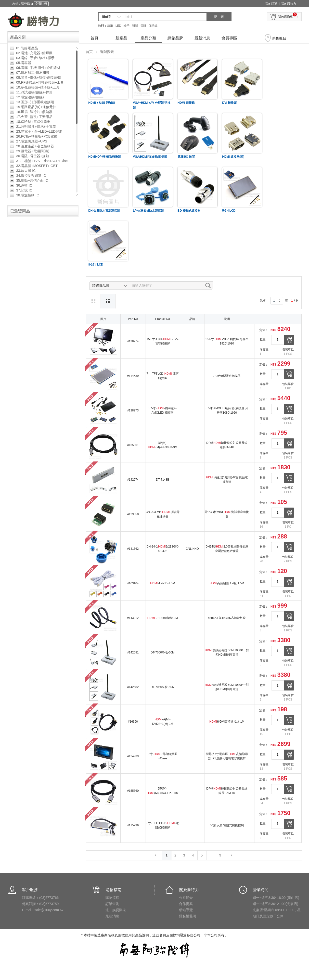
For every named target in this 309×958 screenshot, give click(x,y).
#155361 (133, 445)
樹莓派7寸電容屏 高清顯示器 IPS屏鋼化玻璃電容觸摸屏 (227, 756)
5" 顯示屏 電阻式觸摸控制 (227, 825)
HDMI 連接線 (186, 102)
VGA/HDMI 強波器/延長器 (150, 156)
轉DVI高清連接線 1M (227, 721)
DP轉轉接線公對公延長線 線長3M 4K (226, 445)
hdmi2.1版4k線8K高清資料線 (227, 618)
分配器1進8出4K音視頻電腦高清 (227, 480)
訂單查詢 (112, 904)
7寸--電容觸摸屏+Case (162, 756)
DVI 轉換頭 (229, 102)
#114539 (133, 376)
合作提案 (186, 904)
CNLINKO (192, 548)
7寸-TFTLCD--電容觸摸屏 (162, 376)
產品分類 (148, 38)
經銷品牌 (175, 38)
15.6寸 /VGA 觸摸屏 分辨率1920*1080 (226, 341)
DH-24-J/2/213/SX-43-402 (162, 549)
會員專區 (229, 38)
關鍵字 (106, 17)
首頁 (94, 38)
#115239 (133, 825)
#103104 (133, 583)
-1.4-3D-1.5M (162, 583)
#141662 (133, 548)
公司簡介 (186, 898)
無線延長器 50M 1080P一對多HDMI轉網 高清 (227, 652)
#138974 (133, 341)
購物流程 (112, 898)
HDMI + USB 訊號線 (101, 102)
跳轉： (264, 300)
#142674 (133, 479)
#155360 (133, 790)
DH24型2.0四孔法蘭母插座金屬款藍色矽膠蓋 (227, 549)
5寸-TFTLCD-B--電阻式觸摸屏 (162, 825)
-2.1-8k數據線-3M (162, 618)
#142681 (133, 652)
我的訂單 (271, 3)
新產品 (121, 38)
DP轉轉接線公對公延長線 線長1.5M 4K (226, 791)
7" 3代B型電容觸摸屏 (227, 376)
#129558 (133, 514)
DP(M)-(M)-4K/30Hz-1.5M (162, 791)
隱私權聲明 (187, 916)
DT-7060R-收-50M (163, 652)
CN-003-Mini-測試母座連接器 (163, 514)
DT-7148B (162, 479)
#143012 (133, 618)
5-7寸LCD (228, 210)
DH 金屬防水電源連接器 (104, 210)
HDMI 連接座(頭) (233, 156)
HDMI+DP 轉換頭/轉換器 (104, 156)
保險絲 (153, 25)
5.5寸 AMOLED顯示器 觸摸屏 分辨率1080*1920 (227, 410)
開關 (135, 25)
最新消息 (202, 38)
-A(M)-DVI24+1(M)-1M (162, 722)
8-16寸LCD (95, 264)
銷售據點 (279, 38)
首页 (89, 52)
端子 (126, 25)
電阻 (143, 25)
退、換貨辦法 (115, 910)
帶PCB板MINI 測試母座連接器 (227, 514)
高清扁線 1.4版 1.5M (227, 583)
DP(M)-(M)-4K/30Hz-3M (162, 445)
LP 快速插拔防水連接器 (148, 210)
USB (110, 25)
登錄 (27, 3)
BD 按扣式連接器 (189, 210)
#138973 (133, 410)
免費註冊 (41, 3)
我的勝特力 (288, 3)
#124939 (133, 756)
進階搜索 (107, 52)
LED (118, 25)
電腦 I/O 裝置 (186, 156)
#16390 (133, 721)
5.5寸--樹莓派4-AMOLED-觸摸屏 (163, 410)
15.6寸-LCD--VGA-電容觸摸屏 (162, 341)
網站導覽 (186, 910)
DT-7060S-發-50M (162, 687)
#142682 (133, 687)
